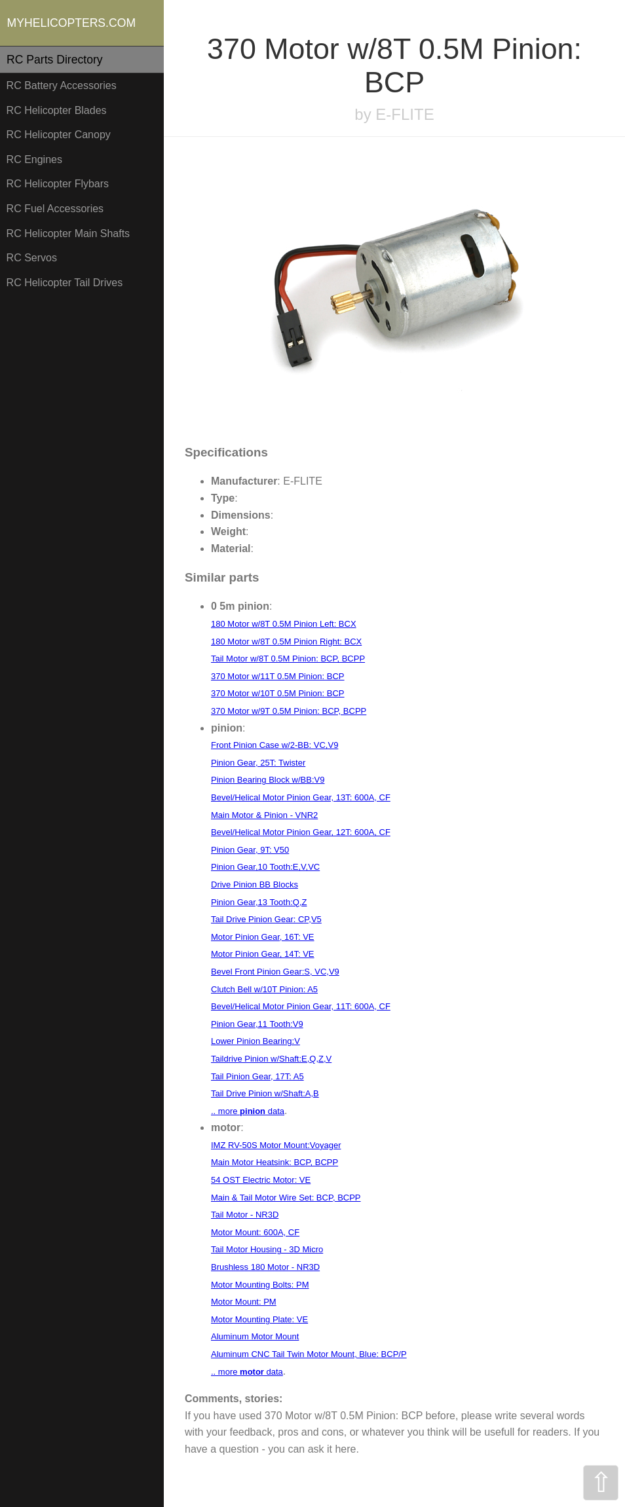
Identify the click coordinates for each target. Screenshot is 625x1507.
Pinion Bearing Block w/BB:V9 (267, 780)
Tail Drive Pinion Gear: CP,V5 (266, 919)
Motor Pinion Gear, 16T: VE (262, 937)
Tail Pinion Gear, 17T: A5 (257, 1076)
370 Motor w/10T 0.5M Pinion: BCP (278, 693)
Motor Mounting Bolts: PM (260, 1285)
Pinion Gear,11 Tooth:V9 (257, 1024)
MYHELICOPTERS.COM (71, 22)
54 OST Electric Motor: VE (261, 1180)
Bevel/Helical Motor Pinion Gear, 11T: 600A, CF (300, 1006)
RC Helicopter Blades (57, 110)
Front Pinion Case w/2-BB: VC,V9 (274, 745)
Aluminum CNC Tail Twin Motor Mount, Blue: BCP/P (309, 1354)
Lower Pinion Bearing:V (255, 1041)
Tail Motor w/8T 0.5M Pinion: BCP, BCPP (288, 658)
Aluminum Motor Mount (255, 1336)
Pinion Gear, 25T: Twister (258, 763)
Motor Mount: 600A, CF (255, 1232)
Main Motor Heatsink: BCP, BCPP (274, 1162)
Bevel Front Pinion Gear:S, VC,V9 (275, 972)
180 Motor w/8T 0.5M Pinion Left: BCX (283, 624)
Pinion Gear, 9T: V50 (250, 850)
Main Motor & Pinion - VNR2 (264, 815)
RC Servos (32, 257)
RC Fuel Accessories (55, 208)
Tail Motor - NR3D (244, 1214)
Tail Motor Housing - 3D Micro (267, 1249)
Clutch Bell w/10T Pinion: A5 (264, 989)
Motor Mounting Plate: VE (259, 1319)
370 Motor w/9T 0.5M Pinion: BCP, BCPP (288, 711)
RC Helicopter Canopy (59, 134)
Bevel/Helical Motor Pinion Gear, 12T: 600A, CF (300, 832)
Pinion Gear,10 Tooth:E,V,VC (265, 867)
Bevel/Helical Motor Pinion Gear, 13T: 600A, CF (300, 797)
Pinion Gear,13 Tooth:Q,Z (259, 902)
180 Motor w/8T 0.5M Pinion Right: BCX (286, 641)
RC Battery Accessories (62, 85)
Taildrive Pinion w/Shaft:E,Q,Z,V (271, 1059)
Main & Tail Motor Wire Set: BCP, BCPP (286, 1197)
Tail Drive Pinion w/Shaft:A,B (265, 1093)
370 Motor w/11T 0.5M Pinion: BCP (278, 676)
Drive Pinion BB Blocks (254, 884)
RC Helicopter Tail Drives (65, 282)
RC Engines (34, 159)
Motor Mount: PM (243, 1302)
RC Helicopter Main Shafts (68, 233)
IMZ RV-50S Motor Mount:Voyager (276, 1145)
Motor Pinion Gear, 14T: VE (262, 954)
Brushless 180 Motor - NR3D (265, 1267)
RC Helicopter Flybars (58, 183)
